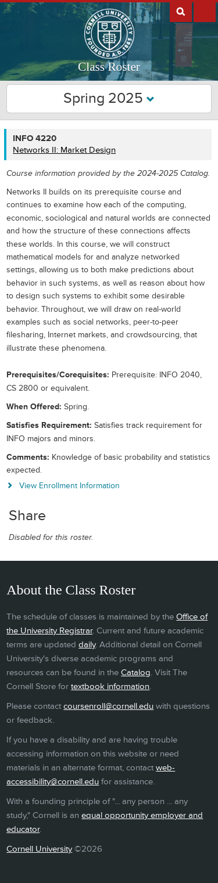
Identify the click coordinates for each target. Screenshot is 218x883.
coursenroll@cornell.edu (108, 706)
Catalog (136, 672)
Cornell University (39, 849)
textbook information (110, 686)
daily (86, 644)
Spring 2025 (109, 98)
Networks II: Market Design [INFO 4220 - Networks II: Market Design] (64, 150)
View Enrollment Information (69, 486)
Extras (205, 11)
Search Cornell (181, 11)
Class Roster (109, 67)
